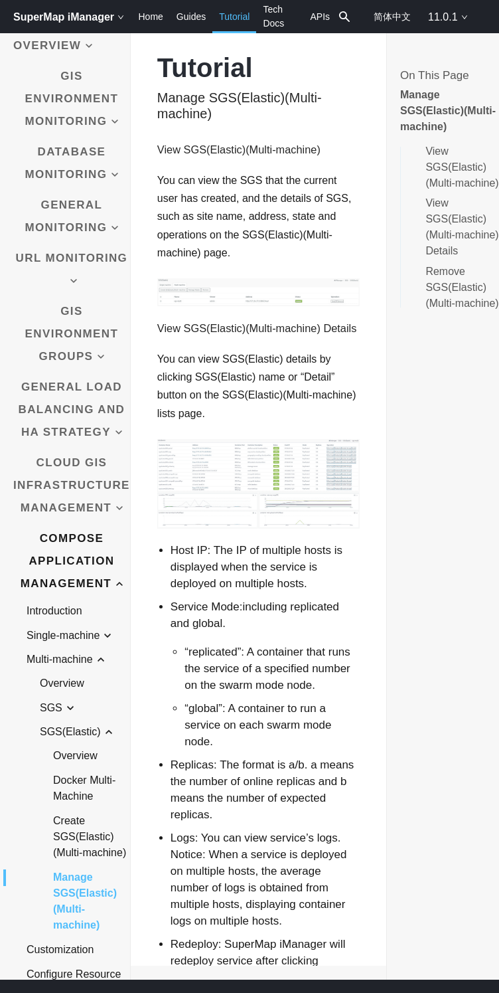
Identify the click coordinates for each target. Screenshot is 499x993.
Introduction (54, 610)
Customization (60, 949)
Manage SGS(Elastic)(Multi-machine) (85, 900)
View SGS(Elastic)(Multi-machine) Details (461, 226)
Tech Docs (273, 16)
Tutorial (234, 22)
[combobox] (345, 16)
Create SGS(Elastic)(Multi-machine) (89, 836)
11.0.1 (448, 17)
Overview (62, 683)
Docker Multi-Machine (84, 788)
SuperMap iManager (68, 17)
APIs (320, 16)
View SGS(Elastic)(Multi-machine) (461, 167)
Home (150, 16)
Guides (191, 16)
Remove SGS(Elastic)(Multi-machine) (461, 287)
